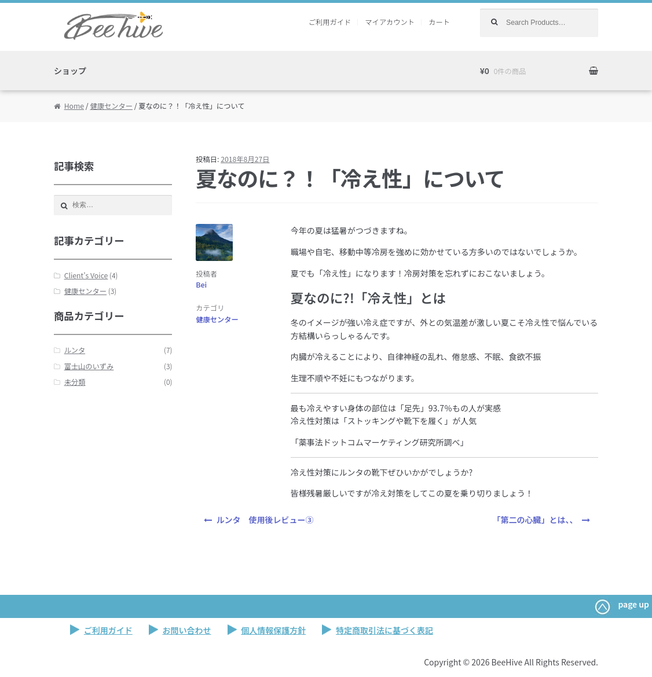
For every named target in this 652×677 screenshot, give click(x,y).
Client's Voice (86, 275)
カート (439, 22)
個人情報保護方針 (273, 630)
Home (74, 106)
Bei (201, 284)
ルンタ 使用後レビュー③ (265, 519)
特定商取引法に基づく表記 (384, 630)
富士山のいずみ (89, 366)
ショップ (70, 70)
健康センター (111, 106)
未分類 (75, 382)
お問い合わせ (187, 630)
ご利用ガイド (330, 22)
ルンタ (75, 350)
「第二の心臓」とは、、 (534, 519)
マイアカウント (390, 22)
